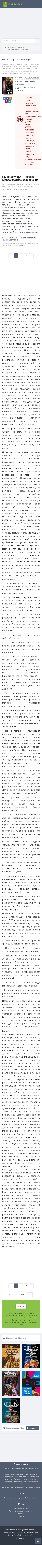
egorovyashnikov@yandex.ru (28, 1498)
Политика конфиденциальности (21, 1511)
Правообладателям (21, 1508)
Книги (14, 47)
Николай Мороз (29, 81)
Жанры (21, 1516)
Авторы (21, 1514)
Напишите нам (10, 1322)
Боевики (21, 47)
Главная (6, 47)
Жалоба (21, 1306)
